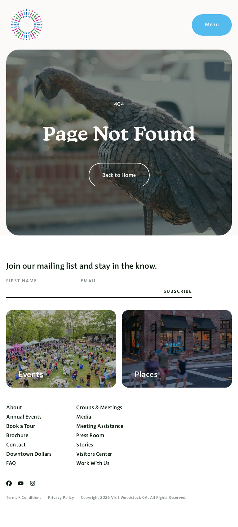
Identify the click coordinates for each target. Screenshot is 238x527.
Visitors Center (94, 454)
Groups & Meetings (99, 407)
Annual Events (24, 417)
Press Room (90, 435)
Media (83, 417)
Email (89, 280)
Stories (84, 444)
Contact (16, 444)
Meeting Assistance (99, 426)
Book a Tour (20, 426)
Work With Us (92, 463)
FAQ (11, 463)
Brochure (17, 435)
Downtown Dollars (28, 454)
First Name (21, 280)
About (14, 407)
